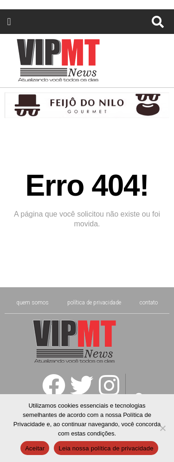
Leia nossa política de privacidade (105, 448)
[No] (162, 428)
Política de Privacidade (94, 302)
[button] (9, 21)
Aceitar (35, 448)
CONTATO (149, 302)
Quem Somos (32, 302)
